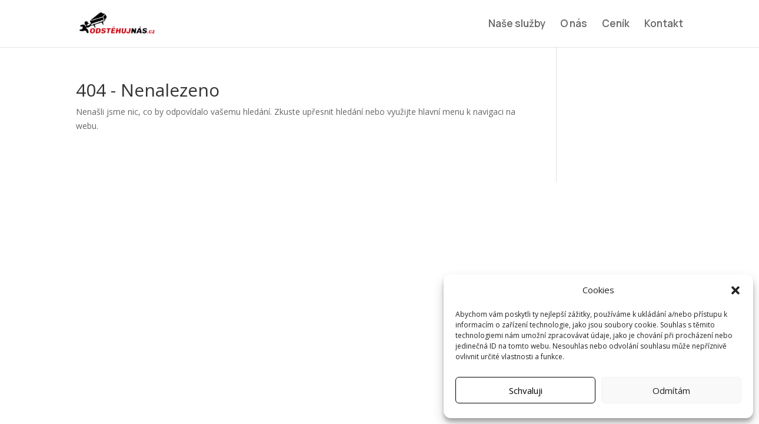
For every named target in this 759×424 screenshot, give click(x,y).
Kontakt (663, 24)
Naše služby (516, 24)
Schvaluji (525, 390)
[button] (735, 290)
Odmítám (671, 390)
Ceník (616, 24)
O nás (573, 24)
